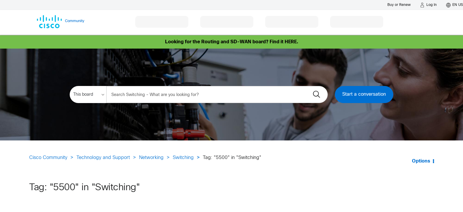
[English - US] (454, 5)
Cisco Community (48, 157)
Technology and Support (103, 157)
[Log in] (428, 5)
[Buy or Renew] (399, 4)
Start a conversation (364, 94)
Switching (183, 157)
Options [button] (421, 161)
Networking (151, 157)
